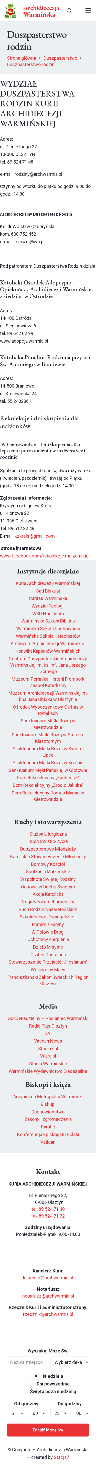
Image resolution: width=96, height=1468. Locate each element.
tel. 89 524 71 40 (48, 1209)
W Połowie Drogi (48, 932)
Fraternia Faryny (48, 924)
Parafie (48, 1126)
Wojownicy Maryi (48, 969)
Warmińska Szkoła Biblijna (48, 621)
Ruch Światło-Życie (48, 841)
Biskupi (48, 1104)
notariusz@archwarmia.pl (48, 1296)
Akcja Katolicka (48, 894)
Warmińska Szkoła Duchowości (48, 628)
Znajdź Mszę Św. (48, 1430)
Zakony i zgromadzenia (48, 1119)
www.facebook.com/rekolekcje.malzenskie (44, 556)
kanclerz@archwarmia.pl (48, 1277)
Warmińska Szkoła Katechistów (48, 636)
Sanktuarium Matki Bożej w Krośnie (48, 762)
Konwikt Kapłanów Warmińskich (48, 651)
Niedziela (48, 1376)
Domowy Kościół (48, 864)
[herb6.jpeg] (11, 11)
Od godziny (26, 1403)
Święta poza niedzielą (48, 1391)
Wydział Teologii (48, 606)
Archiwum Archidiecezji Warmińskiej (48, 643)
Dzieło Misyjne (48, 947)
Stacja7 (61, 1457)
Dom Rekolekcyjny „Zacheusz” (48, 777)
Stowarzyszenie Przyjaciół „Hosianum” (48, 962)
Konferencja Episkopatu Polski (48, 1134)
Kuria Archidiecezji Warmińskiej (48, 583)
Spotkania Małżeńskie (48, 871)
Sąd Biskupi (48, 591)
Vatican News (48, 1041)
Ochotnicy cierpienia (48, 939)
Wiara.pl (48, 1056)
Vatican (48, 1142)
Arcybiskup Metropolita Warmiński (48, 1096)
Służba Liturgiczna (48, 834)
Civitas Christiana (48, 954)
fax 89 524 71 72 (48, 1216)
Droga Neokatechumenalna (48, 901)
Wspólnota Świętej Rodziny (48, 879)
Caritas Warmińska (48, 598)
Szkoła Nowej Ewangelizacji (48, 916)
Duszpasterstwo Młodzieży (48, 849)
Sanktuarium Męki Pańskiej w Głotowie (48, 770)
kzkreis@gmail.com (35, 536)
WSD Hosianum (48, 613)
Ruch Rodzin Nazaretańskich (48, 909)
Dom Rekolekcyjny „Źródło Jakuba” (48, 785)
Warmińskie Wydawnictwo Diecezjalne (48, 1071)
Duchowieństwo (48, 1111)
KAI (48, 1033)
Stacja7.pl (48, 1048)
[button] (69, 11)
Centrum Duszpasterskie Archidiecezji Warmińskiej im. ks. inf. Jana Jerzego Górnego (48, 665)
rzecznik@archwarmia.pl (48, 1314)
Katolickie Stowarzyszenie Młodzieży (48, 856)
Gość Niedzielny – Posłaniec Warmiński (48, 1018)
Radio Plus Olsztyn (48, 1026)
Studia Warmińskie (48, 1063)
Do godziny (70, 1403)
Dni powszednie (48, 1383)
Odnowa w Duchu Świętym (48, 886)
